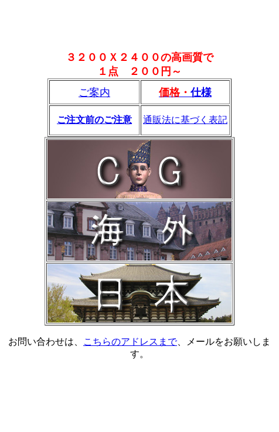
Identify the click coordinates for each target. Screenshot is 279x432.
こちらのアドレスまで (130, 342)
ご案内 (94, 92)
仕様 (201, 92)
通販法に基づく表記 (185, 120)
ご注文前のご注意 (94, 120)
